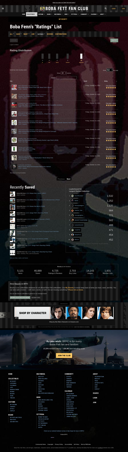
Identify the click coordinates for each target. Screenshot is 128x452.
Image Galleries (42, 378)
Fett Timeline (42, 425)
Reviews (50, 34)
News (67, 14)
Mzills (74, 200)
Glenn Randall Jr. (71, 408)
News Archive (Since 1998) (45, 400)
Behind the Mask (43, 417)
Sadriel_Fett (76, 210)
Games (40, 391)
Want (26, 34)
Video (39, 387)
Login (113, 8)
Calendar (94, 14)
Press (96, 381)
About (103, 14)
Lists (11, 387)
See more (71, 246)
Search (96, 393)
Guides (40, 404)
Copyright (50, 444)
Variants (12, 406)
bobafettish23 (77, 225)
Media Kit (97, 378)
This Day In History (43, 419)
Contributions (61, 34)
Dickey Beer (69, 406)
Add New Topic (35, 297)
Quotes (40, 427)
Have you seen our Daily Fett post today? (64, 2)
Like (33, 34)
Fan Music (41, 381)
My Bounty (63, 19)
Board (50, 14)
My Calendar (70, 393)
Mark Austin (69, 404)
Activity (68, 376)
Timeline (12, 398)
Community (85, 14)
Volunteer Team (99, 376)
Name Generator (71, 383)
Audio (39, 383)
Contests (69, 378)
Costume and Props (72, 414)
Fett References (42, 423)
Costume (41, 14)
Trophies (68, 387)
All (11, 34)
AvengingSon (77, 215)
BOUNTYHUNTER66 (79, 220)
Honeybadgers (77, 205)
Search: (64, 78)
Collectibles (31, 14)
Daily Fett (41, 376)
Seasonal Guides (43, 410)
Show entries (64, 73)
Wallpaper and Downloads (46, 393)
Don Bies (68, 400)
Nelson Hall (69, 412)
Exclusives (41, 402)
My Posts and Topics (16, 417)
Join (123, 8)
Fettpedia (75, 14)
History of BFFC (99, 383)
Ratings (12, 391)
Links (96, 385)
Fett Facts (41, 421)
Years (11, 396)
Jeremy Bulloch (71, 416)
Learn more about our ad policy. (82, 326)
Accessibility (68, 444)
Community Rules (41, 444)
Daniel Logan (70, 398)
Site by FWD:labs (86, 444)
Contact (97, 389)
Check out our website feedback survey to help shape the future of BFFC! (64, 431)
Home (23, 14)
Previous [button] (61, 179)
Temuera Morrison (71, 396)
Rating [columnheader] (106, 81)
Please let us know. (75, 290)
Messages (69, 385)
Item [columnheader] (11, 81)
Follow (14, 40)
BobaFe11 (76, 235)
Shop (96, 387)
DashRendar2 (77, 196)
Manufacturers (14, 389)
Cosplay (12, 411)
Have (18, 34)
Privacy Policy (59, 444)
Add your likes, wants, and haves (19, 258)
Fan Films (41, 385)
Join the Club (64, 355)
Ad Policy (76, 444)
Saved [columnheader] (85, 81)
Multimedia (58, 14)
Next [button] (68, 179)
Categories (13, 383)
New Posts (13, 419)
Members (68, 381)
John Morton (70, 402)
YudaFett (75, 230)
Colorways (13, 385)
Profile (114, 40)
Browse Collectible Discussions (20, 297)
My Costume (13, 404)
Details (12, 408)
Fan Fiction (41, 389)
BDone (75, 239)
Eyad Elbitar (70, 410)
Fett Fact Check (42, 408)
